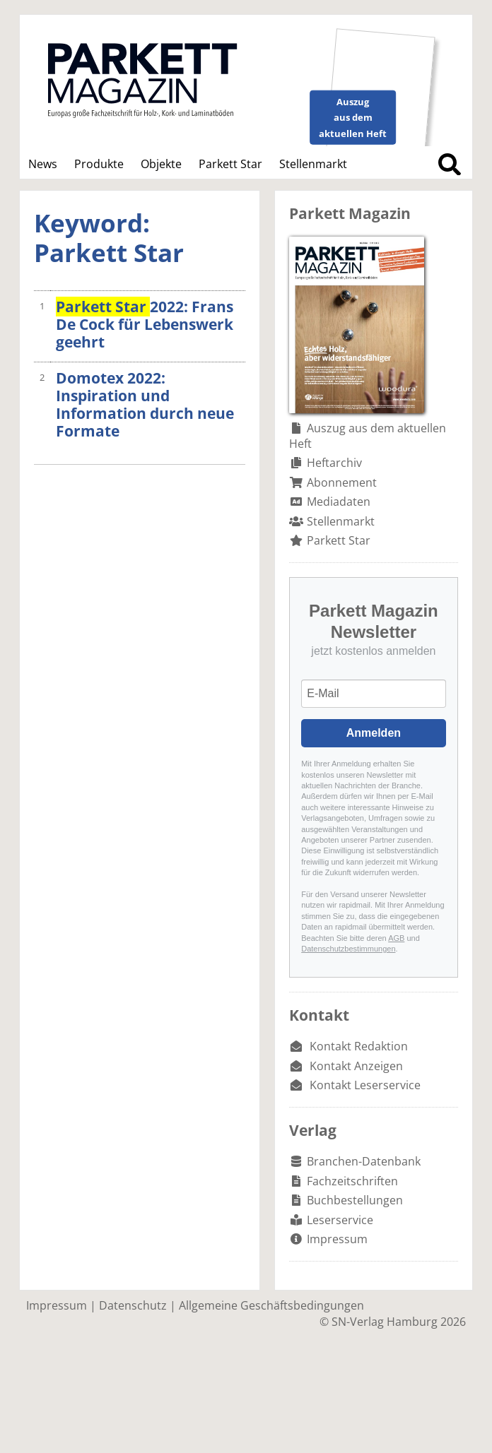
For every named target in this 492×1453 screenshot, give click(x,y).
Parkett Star (230, 164)
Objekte (161, 164)
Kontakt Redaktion (359, 1046)
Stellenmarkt (313, 164)
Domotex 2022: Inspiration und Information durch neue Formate (145, 404)
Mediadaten (338, 501)
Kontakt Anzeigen (356, 1066)
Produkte (99, 164)
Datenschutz (133, 1305)
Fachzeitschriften (352, 1181)
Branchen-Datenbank (364, 1161)
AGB (396, 938)
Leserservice (340, 1220)
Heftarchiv (334, 462)
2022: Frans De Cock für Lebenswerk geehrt (144, 324)
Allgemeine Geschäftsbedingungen (271, 1305)
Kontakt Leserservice (365, 1085)
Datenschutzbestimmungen (348, 948)
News (42, 164)
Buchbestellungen (355, 1200)
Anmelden (373, 733)
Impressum (337, 1239)
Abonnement (342, 482)
